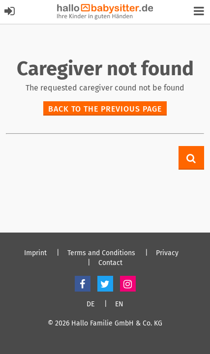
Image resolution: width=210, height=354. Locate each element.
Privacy (167, 253)
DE (90, 304)
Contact (110, 263)
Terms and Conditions (101, 253)
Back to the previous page (105, 109)
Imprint (35, 253)
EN (119, 304)
